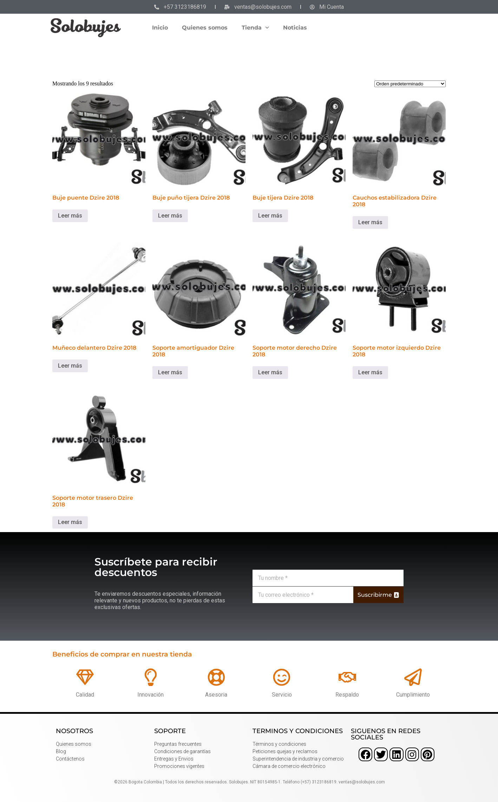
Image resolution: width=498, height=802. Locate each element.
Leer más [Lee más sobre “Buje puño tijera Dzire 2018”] (170, 215)
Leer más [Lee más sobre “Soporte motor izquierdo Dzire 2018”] (370, 372)
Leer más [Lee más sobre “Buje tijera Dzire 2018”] (270, 215)
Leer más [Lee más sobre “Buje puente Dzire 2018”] (70, 215)
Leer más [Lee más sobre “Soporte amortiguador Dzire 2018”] (170, 372)
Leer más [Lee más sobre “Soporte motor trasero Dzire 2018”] (70, 522)
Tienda (255, 27)
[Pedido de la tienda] (410, 83)
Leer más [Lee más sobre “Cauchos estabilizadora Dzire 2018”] (370, 222)
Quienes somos (205, 27)
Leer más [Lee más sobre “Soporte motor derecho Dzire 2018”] (270, 372)
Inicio (160, 27)
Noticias (295, 27)
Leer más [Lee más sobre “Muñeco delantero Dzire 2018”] (70, 365)
